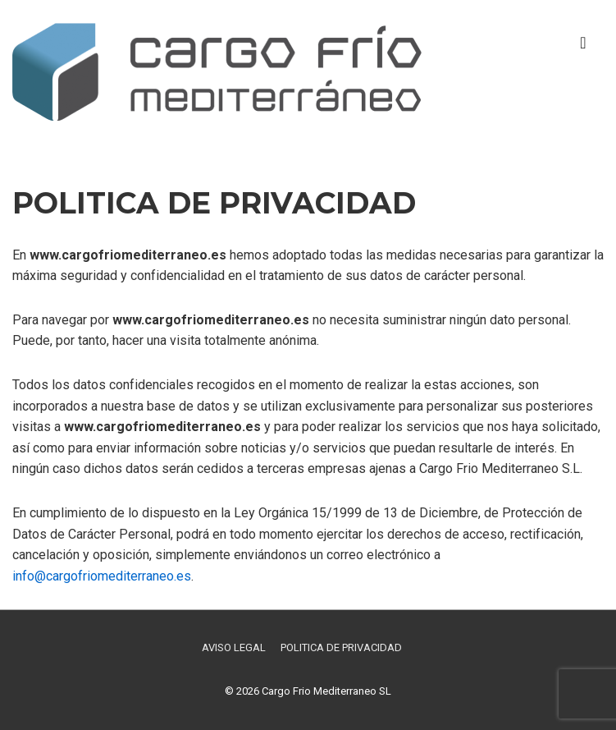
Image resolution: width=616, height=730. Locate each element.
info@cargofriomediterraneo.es (101, 576)
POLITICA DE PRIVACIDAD (341, 647)
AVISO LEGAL (234, 647)
